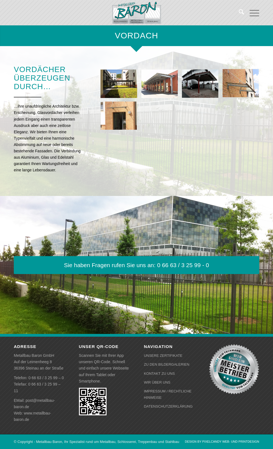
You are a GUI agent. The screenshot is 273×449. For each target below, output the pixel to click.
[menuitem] (238, 12)
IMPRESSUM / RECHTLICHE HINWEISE (168, 394)
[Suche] (238, 12)
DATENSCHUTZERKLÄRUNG (168, 406)
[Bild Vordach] (120, 87)
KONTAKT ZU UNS (159, 373)
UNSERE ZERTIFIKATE (163, 356)
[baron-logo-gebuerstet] (136, 12)
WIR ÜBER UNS (157, 382)
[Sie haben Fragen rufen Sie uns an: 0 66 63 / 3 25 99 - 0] (136, 265)
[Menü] (251, 12)
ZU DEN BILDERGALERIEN (166, 364)
